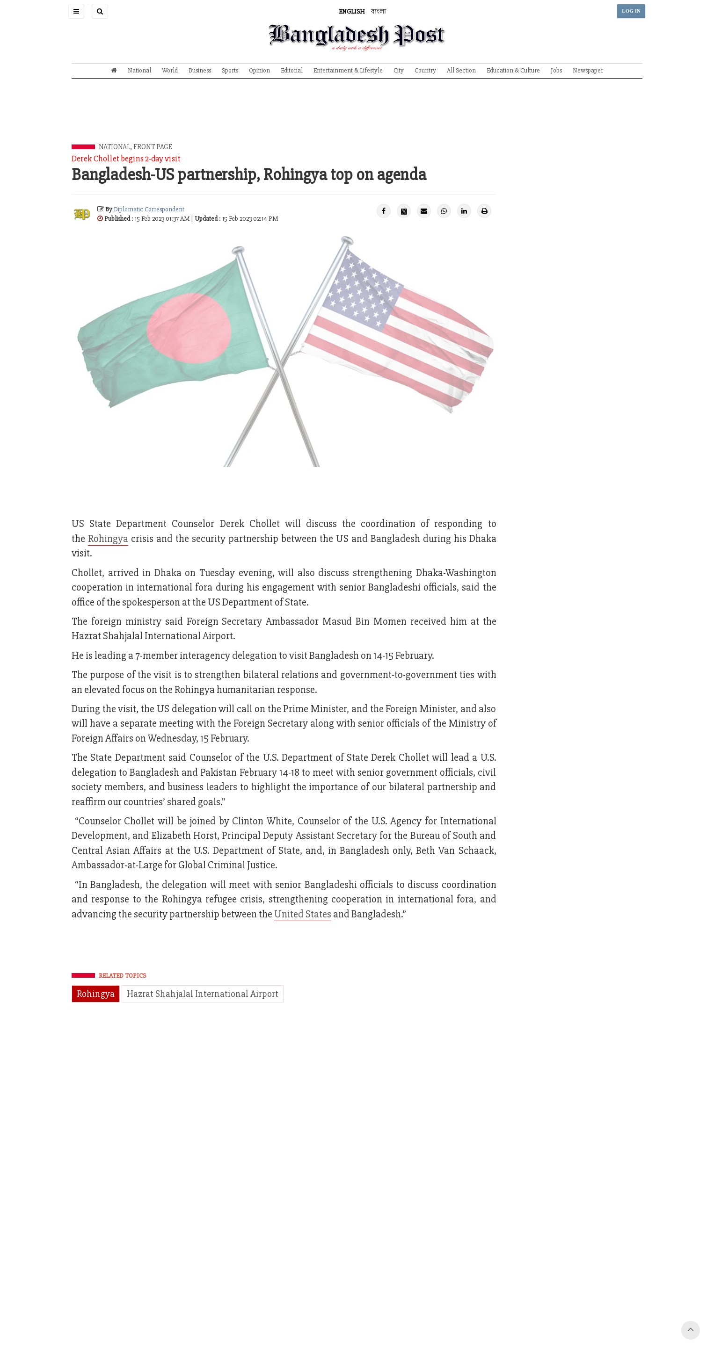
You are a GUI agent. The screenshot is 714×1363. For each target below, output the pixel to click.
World (170, 70)
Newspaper (588, 70)
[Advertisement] (357, 118)
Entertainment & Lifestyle (348, 70)
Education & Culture (513, 70)
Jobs (556, 70)
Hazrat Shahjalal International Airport (202, 994)
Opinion (259, 70)
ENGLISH (352, 11)
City (398, 70)
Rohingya (96, 994)
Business (200, 70)
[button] (76, 11)
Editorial (292, 70)
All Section (461, 70)
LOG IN (631, 11)
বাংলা (378, 11)
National (139, 70)
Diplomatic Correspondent (149, 209)
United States (302, 914)
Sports (230, 70)
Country (425, 70)
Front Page (152, 147)
